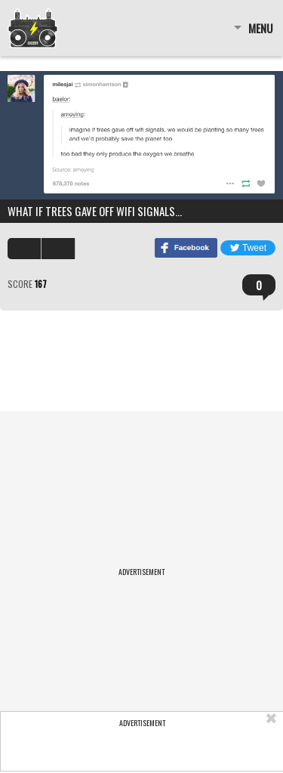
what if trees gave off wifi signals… (95, 211)
